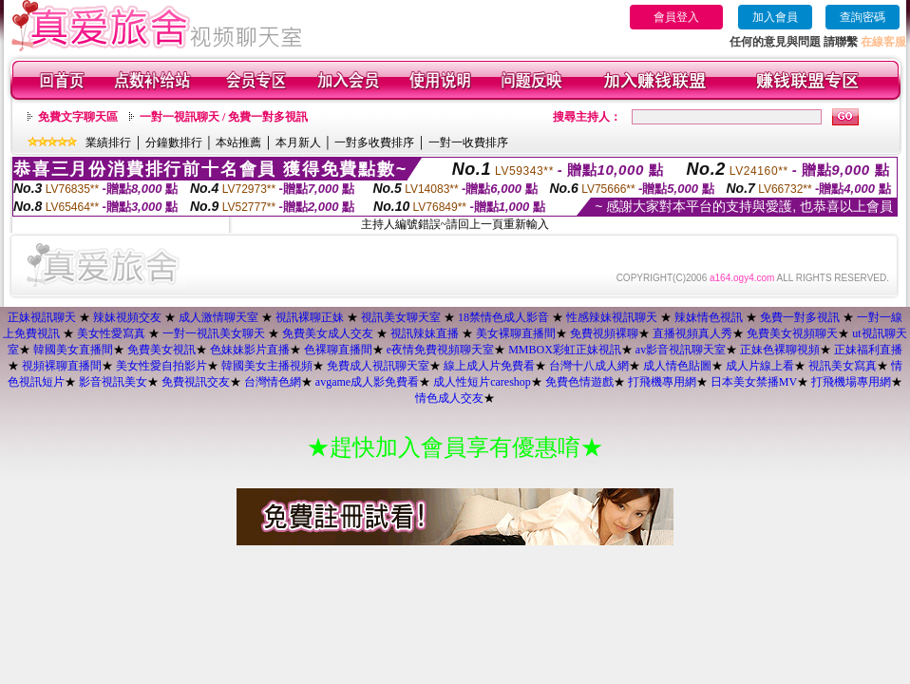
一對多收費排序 (374, 142)
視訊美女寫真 (842, 365)
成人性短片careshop (482, 382)
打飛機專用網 (662, 382)
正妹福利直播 (868, 349)
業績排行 (108, 142)
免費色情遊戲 (579, 382)
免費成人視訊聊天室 (378, 365)
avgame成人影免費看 (367, 382)
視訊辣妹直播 (424, 333)
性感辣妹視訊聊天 (611, 317)
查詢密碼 (862, 17)
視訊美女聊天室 (401, 317)
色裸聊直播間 (338, 349)
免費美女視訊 (161, 349)
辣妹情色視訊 (708, 317)
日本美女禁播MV (754, 382)
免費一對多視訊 (800, 317)
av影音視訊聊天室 (680, 349)
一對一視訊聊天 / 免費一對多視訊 (224, 117)
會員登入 (676, 17)
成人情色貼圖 (677, 365)
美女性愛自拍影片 (161, 365)
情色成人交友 (449, 398)
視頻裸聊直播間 (62, 365)
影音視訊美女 (113, 382)
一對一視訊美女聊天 (213, 333)
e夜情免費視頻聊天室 (440, 349)
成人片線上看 (760, 365)
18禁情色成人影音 (503, 317)
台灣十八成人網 (589, 365)
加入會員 (775, 17)
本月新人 (298, 142)
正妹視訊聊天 (42, 317)
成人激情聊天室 (218, 317)
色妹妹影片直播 (250, 349)
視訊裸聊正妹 (309, 317)
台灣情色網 (272, 382)
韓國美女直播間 (73, 349)
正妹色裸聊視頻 (780, 349)
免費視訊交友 (195, 382)
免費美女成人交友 (327, 333)
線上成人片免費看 (489, 365)
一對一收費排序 (468, 142)
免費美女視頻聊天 (792, 333)
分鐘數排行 (173, 142)
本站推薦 (238, 142)
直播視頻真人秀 (692, 333)
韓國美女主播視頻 (267, 365)
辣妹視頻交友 (127, 317)
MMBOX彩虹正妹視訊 (564, 349)
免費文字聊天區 (78, 117)
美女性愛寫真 (111, 333)
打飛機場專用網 (851, 382)
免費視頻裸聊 (604, 333)
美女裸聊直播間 (516, 333)
